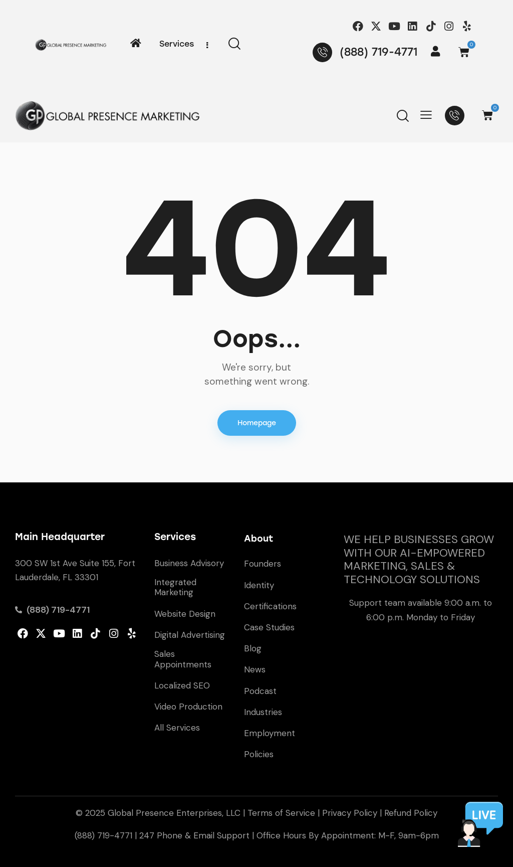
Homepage (256, 423)
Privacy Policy (349, 812)
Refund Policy (410, 812)
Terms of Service (281, 812)
